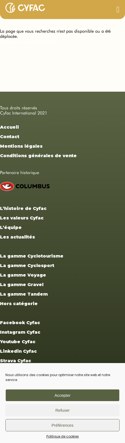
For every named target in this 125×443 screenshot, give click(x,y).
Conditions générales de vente (38, 155)
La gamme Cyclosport (27, 265)
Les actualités (17, 237)
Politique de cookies (62, 436)
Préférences (62, 425)
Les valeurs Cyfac (22, 218)
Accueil (9, 127)
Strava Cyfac (15, 360)
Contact (9, 136)
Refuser (62, 410)
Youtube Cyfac (18, 341)
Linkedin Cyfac (18, 351)
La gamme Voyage (23, 275)
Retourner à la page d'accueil (27, 41)
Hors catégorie (19, 303)
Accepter (62, 395)
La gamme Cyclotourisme (31, 256)
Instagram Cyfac (20, 332)
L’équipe (11, 227)
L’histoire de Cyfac (23, 208)
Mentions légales (21, 146)
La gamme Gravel (21, 284)
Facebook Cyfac (20, 322)
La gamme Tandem (24, 294)
